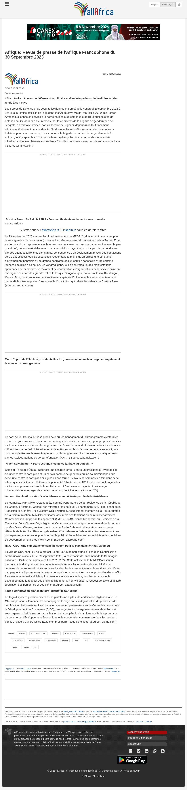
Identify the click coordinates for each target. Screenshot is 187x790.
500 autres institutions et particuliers (109, 711)
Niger (15, 647)
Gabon (65, 640)
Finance (55, 633)
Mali (86, 640)
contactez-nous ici (144, 721)
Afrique (22, 633)
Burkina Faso (34, 640)
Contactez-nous (110, 770)
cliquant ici (115, 671)
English (154, 4)
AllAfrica (93, 8)
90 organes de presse (73, 711)
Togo (76, 640)
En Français (169, 4)
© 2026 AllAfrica (55, 770)
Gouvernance (87, 633)
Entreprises (51, 640)
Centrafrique (70, 633)
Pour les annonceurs (140, 738)
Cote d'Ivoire (17, 640)
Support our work (138, 732)
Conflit (101, 633)
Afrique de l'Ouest (38, 633)
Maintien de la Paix (102, 640)
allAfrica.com (25, 669)
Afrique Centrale (30, 647)
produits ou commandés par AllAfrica (79, 721)
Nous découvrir (132, 770)
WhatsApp (49, 230)
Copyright (9, 669)
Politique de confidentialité (83, 770)
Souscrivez (134, 744)
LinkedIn (67, 230)
